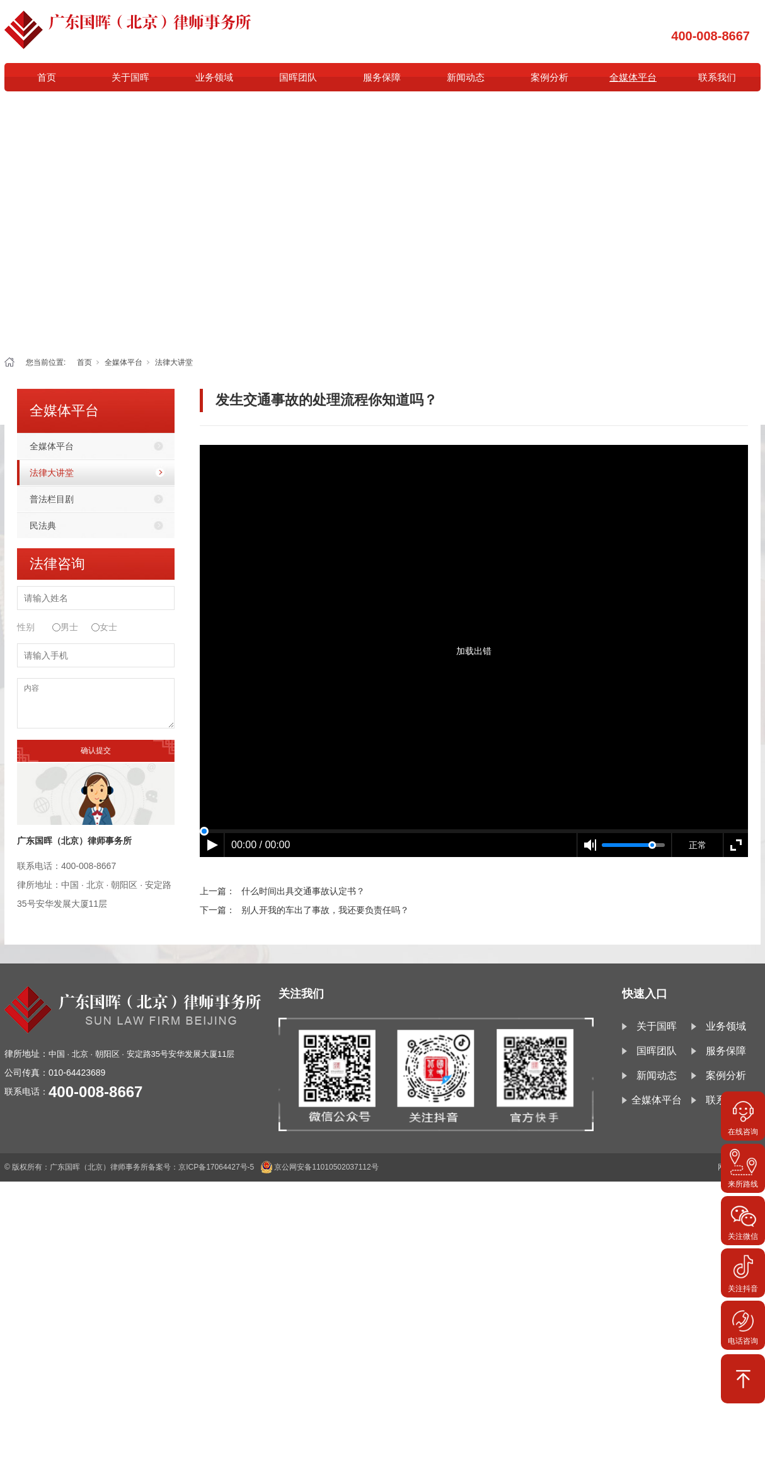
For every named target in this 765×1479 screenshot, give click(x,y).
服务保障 (382, 77)
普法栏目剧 (52, 499)
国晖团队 (298, 77)
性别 (26, 627)
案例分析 (549, 77)
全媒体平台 (633, 77)
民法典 (43, 526)
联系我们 (717, 77)
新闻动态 (466, 77)
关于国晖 (130, 77)
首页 (46, 77)
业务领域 (214, 77)
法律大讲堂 (174, 362)
